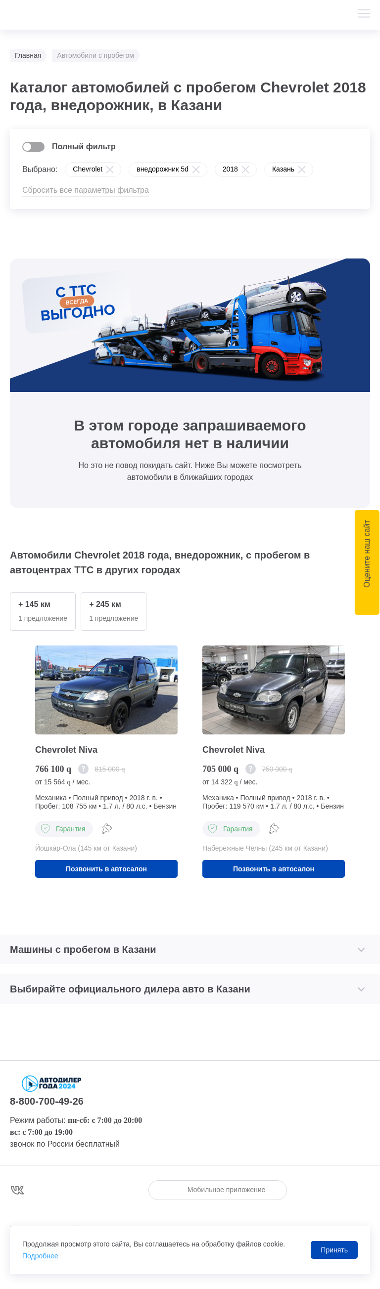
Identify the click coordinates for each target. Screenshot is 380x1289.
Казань (283, 169)
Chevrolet (87, 169)
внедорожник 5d (163, 169)
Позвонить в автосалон (106, 869)
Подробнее (40, 1256)
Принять (334, 1250)
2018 (230, 169)
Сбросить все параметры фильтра (85, 190)
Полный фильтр (84, 146)
